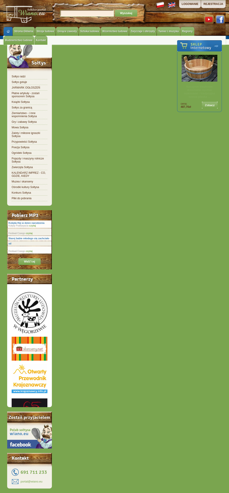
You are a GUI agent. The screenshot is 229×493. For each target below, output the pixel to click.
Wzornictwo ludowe (114, 31)
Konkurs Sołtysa (21, 192)
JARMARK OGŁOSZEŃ (26, 87)
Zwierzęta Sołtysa (22, 167)
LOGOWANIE (190, 4)
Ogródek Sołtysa (22, 152)
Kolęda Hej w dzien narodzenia (26, 223)
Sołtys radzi (18, 76)
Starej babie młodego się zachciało (28, 238)
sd (9, 243)
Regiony (187, 31)
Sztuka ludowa (89, 31)
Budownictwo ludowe (19, 40)
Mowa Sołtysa (20, 127)
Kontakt (41, 40)
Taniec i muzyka (168, 31)
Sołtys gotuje (19, 82)
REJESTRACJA (213, 4)
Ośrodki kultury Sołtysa (25, 187)
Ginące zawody (67, 31)
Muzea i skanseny (22, 181)
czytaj (32, 225)
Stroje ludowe (45, 31)
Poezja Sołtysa (20, 147)
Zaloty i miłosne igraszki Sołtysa (26, 134)
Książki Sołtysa (21, 102)
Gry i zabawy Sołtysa (24, 121)
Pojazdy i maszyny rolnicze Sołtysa (28, 160)
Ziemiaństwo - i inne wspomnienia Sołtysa (24, 115)
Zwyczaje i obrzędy (143, 31)
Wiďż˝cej (29, 261)
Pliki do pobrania (22, 198)
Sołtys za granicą (22, 107)
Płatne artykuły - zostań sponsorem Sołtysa (26, 95)
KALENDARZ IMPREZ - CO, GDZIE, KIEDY (29, 174)
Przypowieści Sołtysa (24, 141)
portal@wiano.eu (31, 481)
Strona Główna (23, 31)
